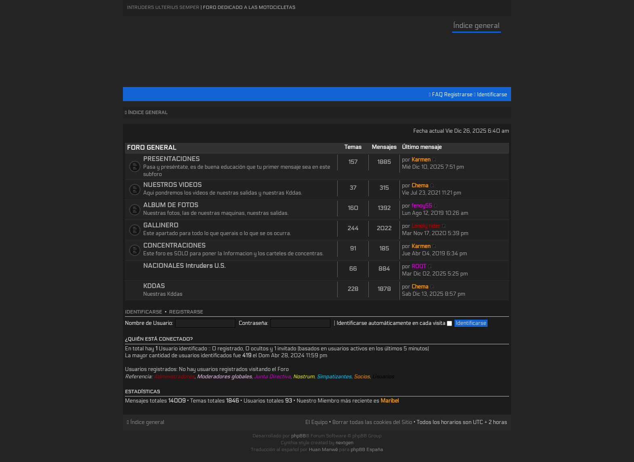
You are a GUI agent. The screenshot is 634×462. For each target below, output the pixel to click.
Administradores (174, 376)
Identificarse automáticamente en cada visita (394, 323)
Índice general (476, 25)
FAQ (437, 94)
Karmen (421, 160)
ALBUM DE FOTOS (170, 205)
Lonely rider (426, 226)
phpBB (298, 436)
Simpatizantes (334, 376)
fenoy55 (422, 206)
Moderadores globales (224, 376)
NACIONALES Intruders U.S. (184, 265)
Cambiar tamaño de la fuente (503, 113)
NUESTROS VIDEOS (172, 185)
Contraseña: (253, 323)
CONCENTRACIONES (174, 245)
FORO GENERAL (151, 147)
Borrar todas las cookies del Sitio (372, 422)
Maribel (389, 401)
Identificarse (492, 94)
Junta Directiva (272, 376)
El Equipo (316, 422)
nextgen (344, 442)
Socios (362, 376)
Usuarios (383, 376)
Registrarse (458, 94)
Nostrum (304, 376)
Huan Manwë (323, 449)
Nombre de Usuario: (149, 323)
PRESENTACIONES (171, 159)
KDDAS (154, 286)
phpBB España (367, 449)
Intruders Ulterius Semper (163, 7)
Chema (420, 185)
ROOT (419, 266)
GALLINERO (160, 225)
